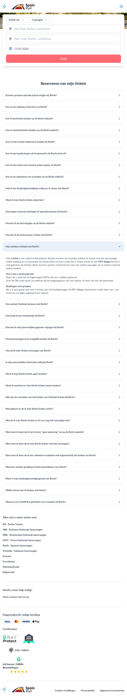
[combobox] (63, 29)
